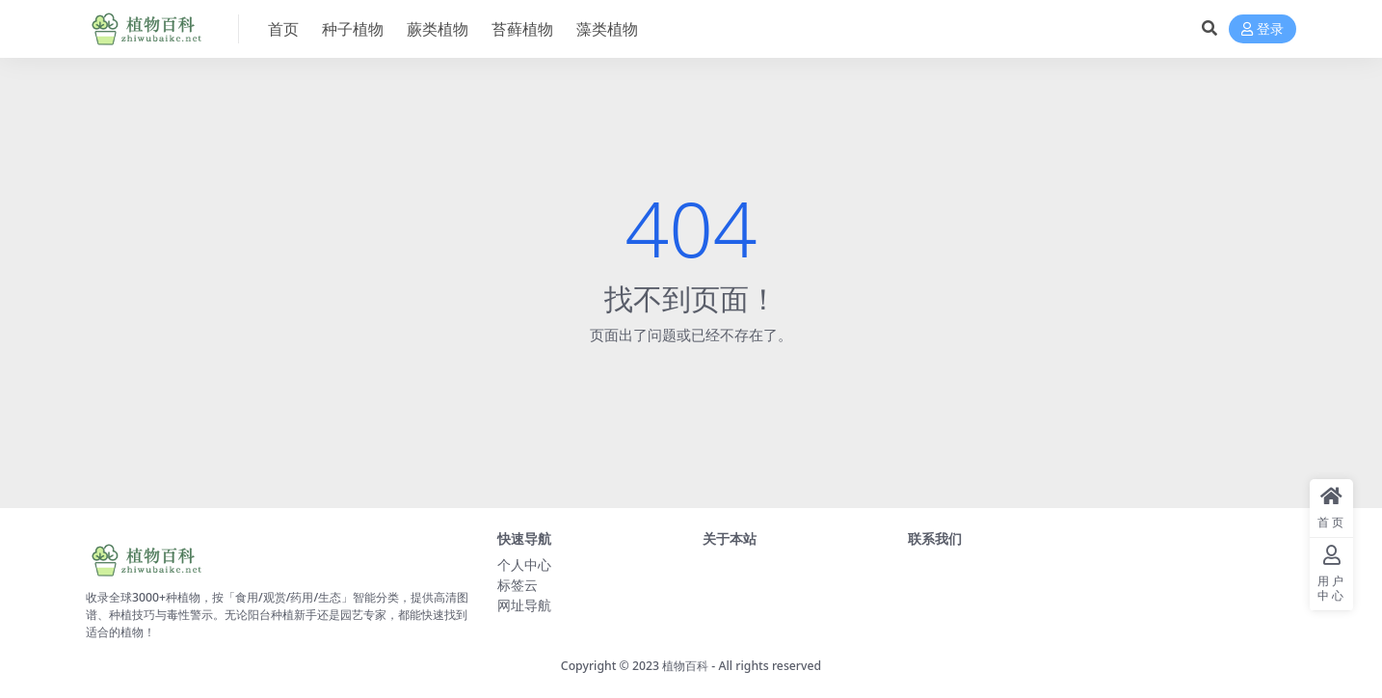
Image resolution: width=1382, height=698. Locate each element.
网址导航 (524, 605)
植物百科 (685, 666)
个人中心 (524, 564)
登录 (1262, 29)
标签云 (517, 585)
